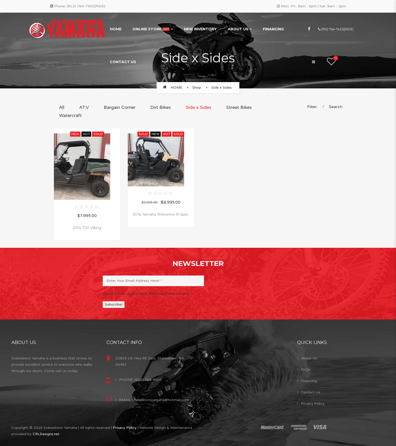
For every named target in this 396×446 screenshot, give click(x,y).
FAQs (305, 369)
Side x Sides (198, 107)
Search (335, 106)
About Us (238, 29)
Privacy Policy (313, 404)
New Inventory (200, 29)
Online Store (151, 29)
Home (115, 29)
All (61, 107)
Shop (196, 87)
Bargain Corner (119, 107)
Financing (273, 29)
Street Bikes (239, 107)
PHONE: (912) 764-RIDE (140, 380)
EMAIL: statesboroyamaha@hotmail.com (154, 400)
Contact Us (123, 62)
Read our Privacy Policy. (169, 293)
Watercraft (70, 115)
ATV (84, 107)
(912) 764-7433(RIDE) (86, 6)
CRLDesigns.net (46, 434)
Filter (312, 106)
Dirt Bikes (160, 107)
